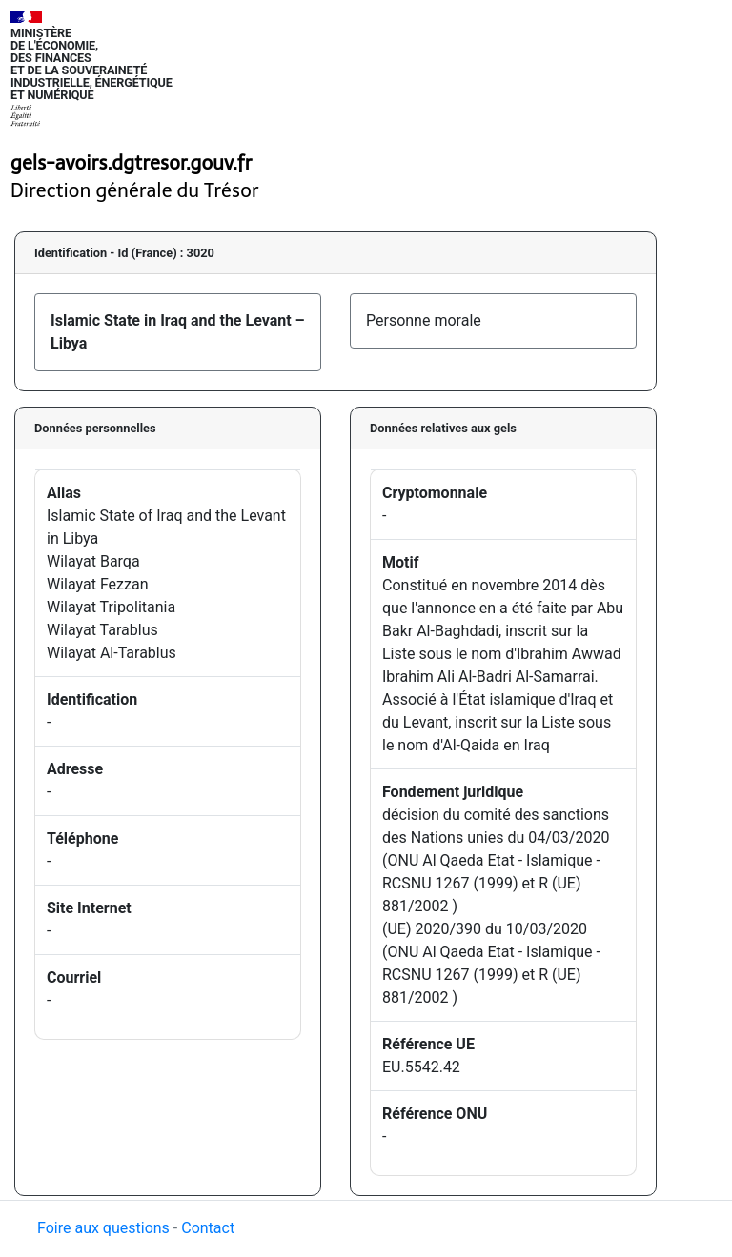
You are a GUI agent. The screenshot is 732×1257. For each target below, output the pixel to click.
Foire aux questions (103, 1228)
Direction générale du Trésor (134, 190)
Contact (207, 1228)
